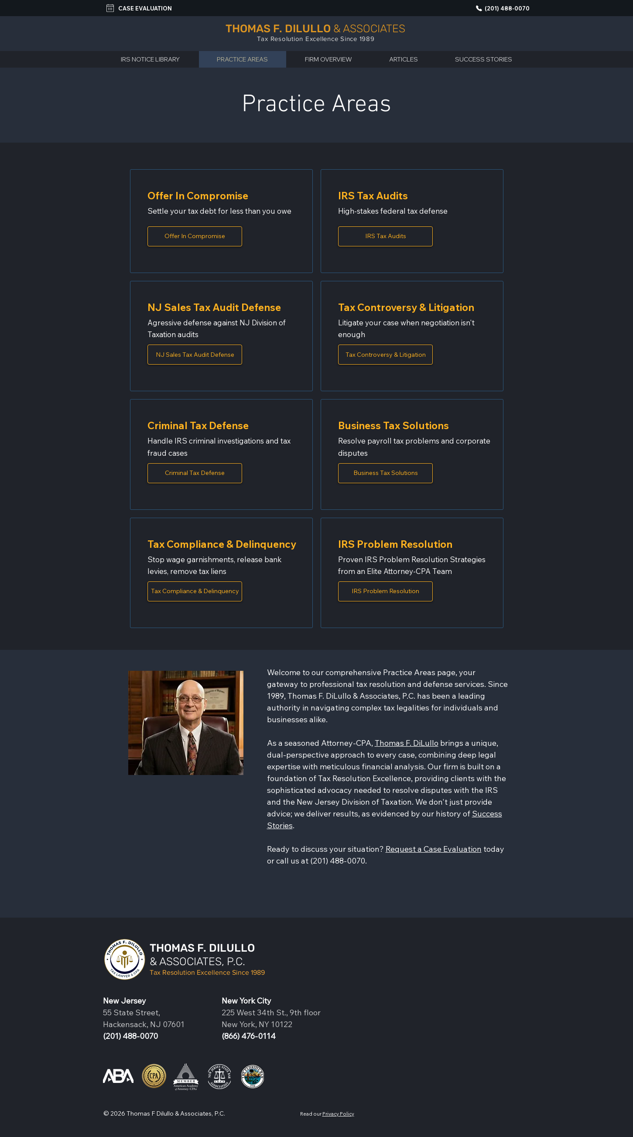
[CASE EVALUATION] (140, 8)
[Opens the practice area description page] (194, 236)
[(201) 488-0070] (499, 8)
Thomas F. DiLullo (406, 743)
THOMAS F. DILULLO (202, 948)
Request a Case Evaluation (434, 849)
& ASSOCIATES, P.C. (197, 961)
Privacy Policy (338, 1114)
